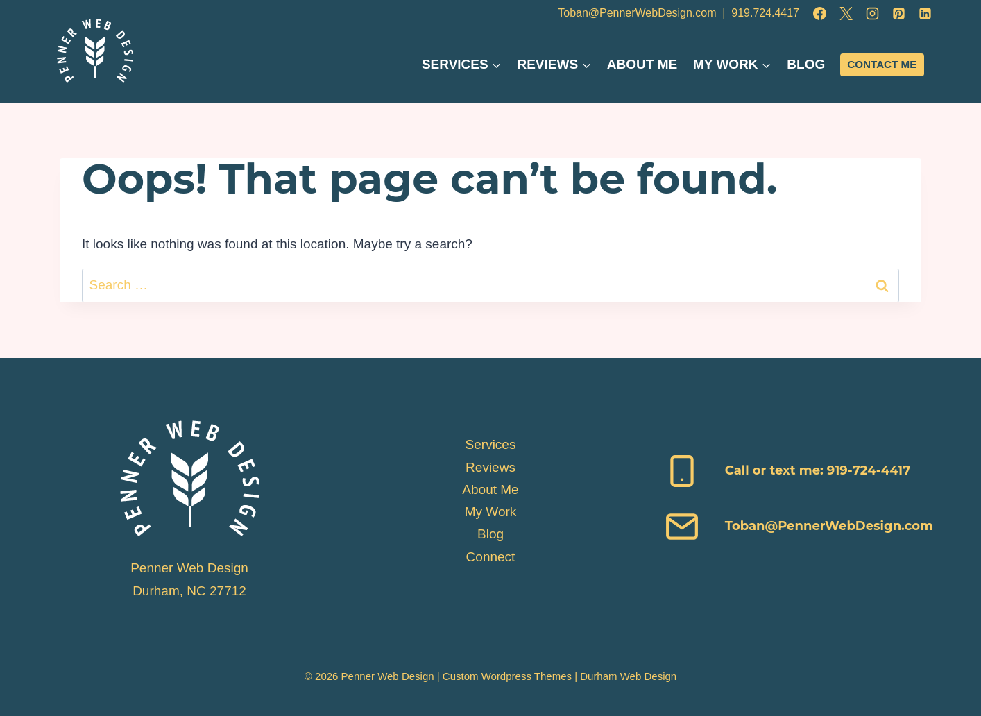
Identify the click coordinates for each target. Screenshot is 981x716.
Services (491, 444)
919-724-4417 (867, 470)
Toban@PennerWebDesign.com (637, 13)
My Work (491, 511)
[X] (846, 13)
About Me (642, 64)
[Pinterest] (898, 13)
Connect (490, 556)
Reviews (490, 467)
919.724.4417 (765, 13)
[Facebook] (819, 13)
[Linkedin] (925, 13)
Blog (806, 64)
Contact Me (881, 64)
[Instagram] (872, 13)
